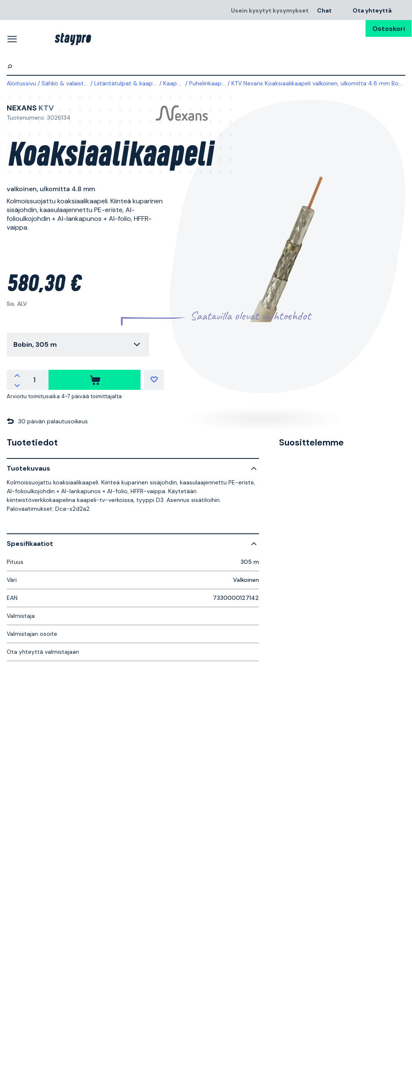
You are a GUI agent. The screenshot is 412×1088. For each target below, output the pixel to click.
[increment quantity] (17, 375)
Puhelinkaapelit (209, 83)
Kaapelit (174, 83)
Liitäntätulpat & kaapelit (127, 83)
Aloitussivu (21, 83)
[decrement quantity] (17, 385)
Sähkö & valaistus (65, 83)
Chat (324, 10)
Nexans (22, 108)
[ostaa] (95, 380)
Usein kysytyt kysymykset (270, 10)
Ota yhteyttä (372, 10)
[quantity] (34, 380)
